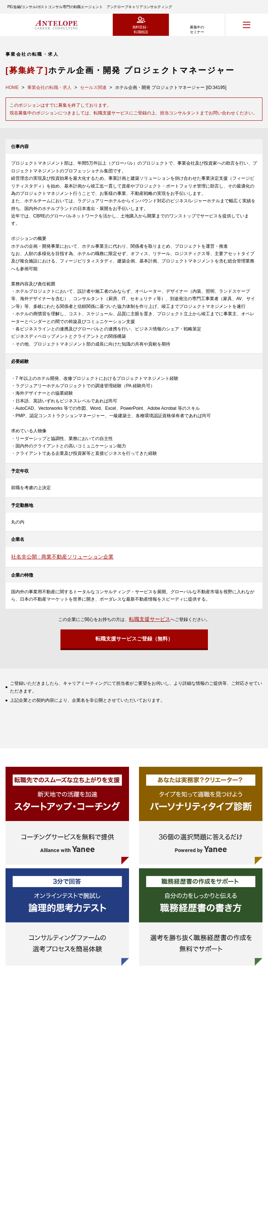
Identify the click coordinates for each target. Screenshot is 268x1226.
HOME (12, 87)
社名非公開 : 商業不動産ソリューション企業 (62, 557)
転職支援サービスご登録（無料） (134, 639)
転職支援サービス (149, 619)
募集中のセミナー (197, 29)
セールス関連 (93, 87)
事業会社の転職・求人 (49, 87)
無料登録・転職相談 (141, 29)
